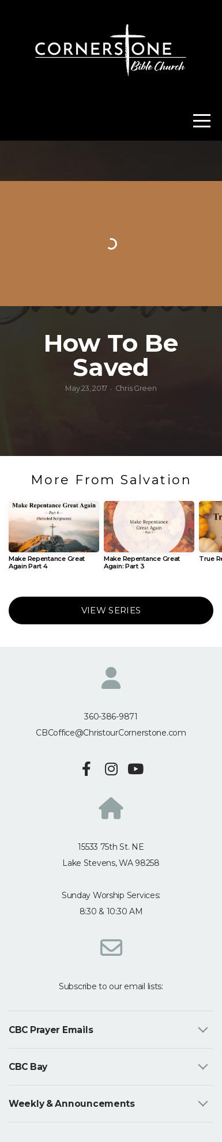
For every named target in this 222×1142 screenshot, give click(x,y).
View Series (111, 610)
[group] (54, 540)
